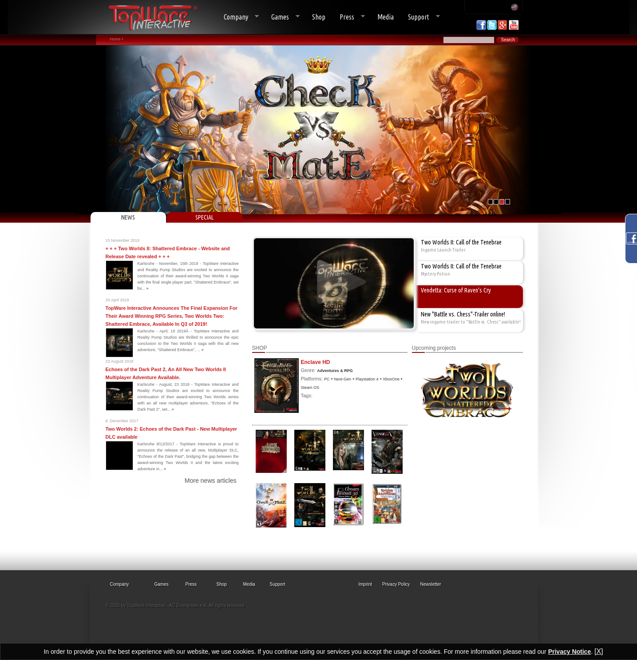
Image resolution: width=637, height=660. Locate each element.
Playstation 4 (367, 379)
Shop (318, 17)
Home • (116, 39)
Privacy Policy (396, 584)
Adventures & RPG (335, 370)
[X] (598, 651)
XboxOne (392, 379)
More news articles (211, 480)
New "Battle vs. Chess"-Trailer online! (463, 314)
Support (420, 17)
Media (385, 17)
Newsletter (430, 584)
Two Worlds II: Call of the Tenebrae (461, 242)
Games (282, 17)
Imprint (365, 584)
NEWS (128, 217)
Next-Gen (343, 379)
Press (348, 17)
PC (327, 379)
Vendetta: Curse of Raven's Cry (456, 290)
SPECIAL (204, 217)
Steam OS (310, 387)
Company (238, 17)
